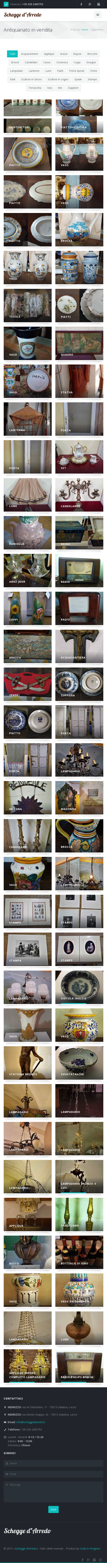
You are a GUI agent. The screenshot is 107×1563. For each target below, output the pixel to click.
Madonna (68, 809)
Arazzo (15, 657)
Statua (67, 392)
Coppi (77, 62)
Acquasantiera (73, 657)
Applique (49, 54)
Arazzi (63, 54)
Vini (60, 88)
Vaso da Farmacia (75, 1301)
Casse (47, 62)
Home (84, 29)
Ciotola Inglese (74, 998)
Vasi (49, 88)
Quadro (67, 354)
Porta (66, 430)
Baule (65, 544)
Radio (65, 582)
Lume (13, 506)
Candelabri (31, 62)
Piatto (14, 165)
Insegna (15, 809)
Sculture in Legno (58, 79)
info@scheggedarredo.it (30, 1422)
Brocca (67, 241)
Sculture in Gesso (31, 79)
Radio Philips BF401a (77, 1377)
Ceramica (62, 62)
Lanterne (34, 71)
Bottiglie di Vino (74, 1263)
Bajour (77, 54)
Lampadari (16, 71)
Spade (78, 79)
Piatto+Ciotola (74, 127)
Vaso (65, 165)
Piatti (60, 71)
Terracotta (35, 88)
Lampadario (70, 771)
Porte (93, 71)
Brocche (92, 54)
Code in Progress (90, 1548)
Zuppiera (68, 695)
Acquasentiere (29, 54)
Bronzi (15, 62)
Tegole (15, 316)
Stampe (92, 79)
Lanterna (17, 430)
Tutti (12, 54)
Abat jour (17, 581)
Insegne (91, 62)
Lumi (48, 71)
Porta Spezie (76, 71)
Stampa (15, 960)
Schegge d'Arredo (25, 1548)
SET (63, 468)
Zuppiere (73, 88)
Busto (14, 1263)
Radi (12, 79)
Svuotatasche (72, 1074)
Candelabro (70, 506)
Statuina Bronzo (23, 1074)
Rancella (16, 544)
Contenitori (19, 127)
